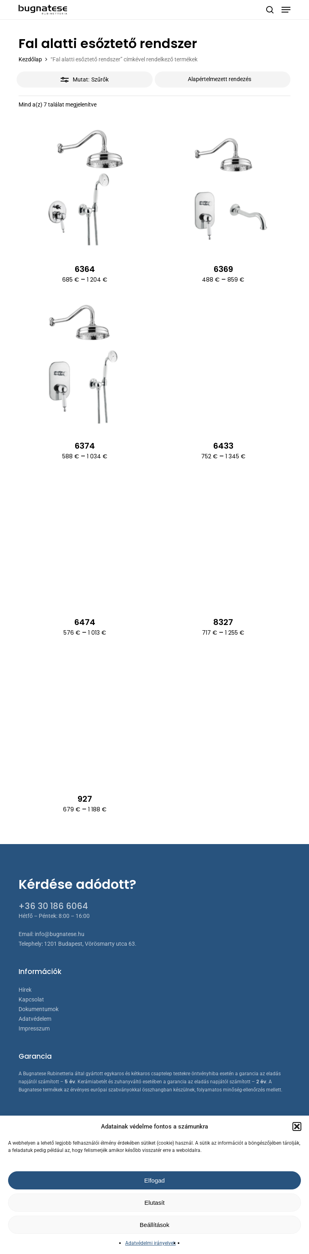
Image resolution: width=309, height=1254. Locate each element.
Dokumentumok (39, 1009)
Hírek (25, 989)
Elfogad (154, 1180)
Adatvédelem (35, 1019)
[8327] (223, 541)
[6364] (85, 188)
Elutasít (154, 1202)
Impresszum (34, 1028)
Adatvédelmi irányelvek (150, 1243)
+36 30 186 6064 (53, 906)
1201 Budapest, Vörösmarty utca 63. (90, 944)
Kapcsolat (31, 999)
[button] (297, 1126)
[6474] (85, 541)
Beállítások (154, 1224)
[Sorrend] (223, 79)
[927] (85, 718)
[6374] (85, 365)
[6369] (223, 188)
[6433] (223, 365)
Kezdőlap (30, 59)
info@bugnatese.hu (59, 934)
